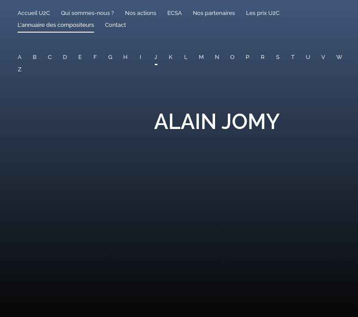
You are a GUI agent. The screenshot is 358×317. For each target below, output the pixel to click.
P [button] (247, 57)
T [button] (293, 57)
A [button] (20, 57)
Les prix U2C (262, 13)
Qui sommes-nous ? (87, 13)
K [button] (170, 57)
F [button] (95, 57)
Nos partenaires (214, 13)
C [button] (50, 57)
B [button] (35, 57)
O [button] (232, 57)
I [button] (140, 57)
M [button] (201, 57)
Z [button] (20, 69)
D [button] (65, 57)
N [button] (217, 57)
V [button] (323, 57)
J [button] (155, 57)
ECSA (174, 13)
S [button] (278, 57)
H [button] (125, 57)
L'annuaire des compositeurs (56, 25)
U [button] (308, 57)
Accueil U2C (34, 13)
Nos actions (140, 13)
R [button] (263, 57)
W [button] (339, 57)
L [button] (186, 57)
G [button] (110, 57)
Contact (115, 25)
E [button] (80, 57)
